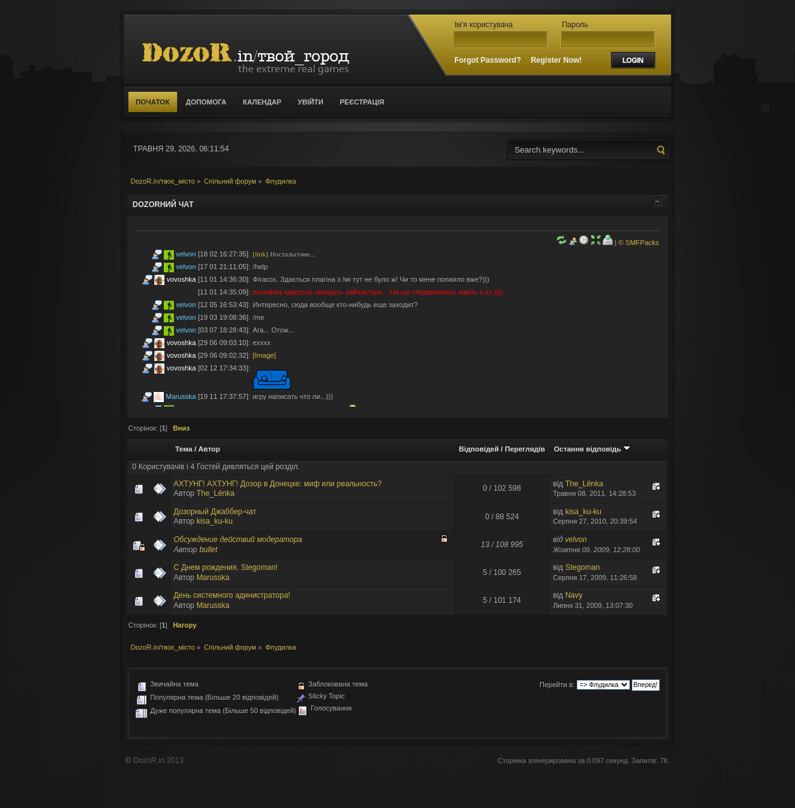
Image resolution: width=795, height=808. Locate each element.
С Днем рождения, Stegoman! (225, 567)
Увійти (310, 102)
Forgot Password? (487, 60)
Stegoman (582, 567)
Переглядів (525, 449)
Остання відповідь (592, 449)
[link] (260, 254)
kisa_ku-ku (215, 521)
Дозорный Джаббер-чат (214, 511)
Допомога (206, 102)
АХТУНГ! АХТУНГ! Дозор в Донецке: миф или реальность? (277, 483)
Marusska (181, 396)
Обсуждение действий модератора (237, 539)
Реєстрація (362, 102)
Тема (183, 449)
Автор (209, 449)
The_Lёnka (216, 493)
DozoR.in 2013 (158, 760)
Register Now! (556, 60)
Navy (573, 595)
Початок (152, 102)
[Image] (264, 355)
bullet (208, 549)
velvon (186, 254)
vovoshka (180, 279)
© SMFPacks (639, 242)
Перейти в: (557, 684)
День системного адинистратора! (231, 595)
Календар (262, 102)
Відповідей (479, 449)
